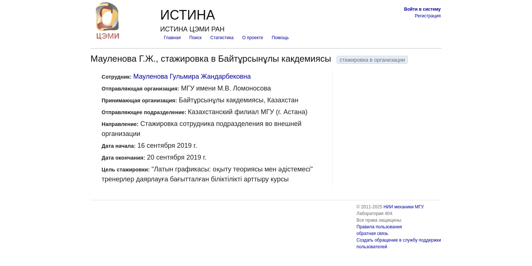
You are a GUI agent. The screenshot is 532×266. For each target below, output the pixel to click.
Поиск (196, 37)
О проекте (252, 37)
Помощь (280, 37)
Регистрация (428, 15)
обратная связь (372, 233)
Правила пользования (379, 226)
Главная (172, 37)
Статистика (221, 37)
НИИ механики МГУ (403, 206)
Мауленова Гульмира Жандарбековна (192, 76)
